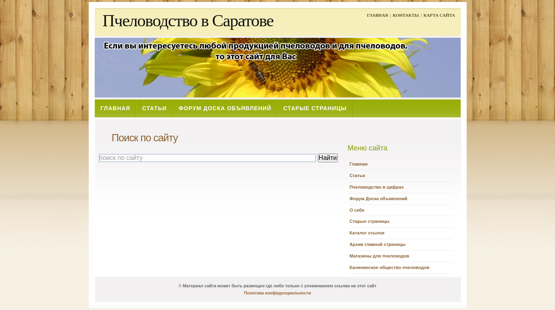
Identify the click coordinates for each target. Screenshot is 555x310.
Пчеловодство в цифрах (377, 187)
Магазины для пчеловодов (379, 255)
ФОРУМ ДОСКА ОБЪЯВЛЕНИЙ (225, 108)
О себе (357, 210)
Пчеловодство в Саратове (188, 20)
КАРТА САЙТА (439, 15)
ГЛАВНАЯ (377, 15)
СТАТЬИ (154, 108)
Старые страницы (369, 221)
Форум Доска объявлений (378, 198)
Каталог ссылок (367, 232)
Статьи (357, 175)
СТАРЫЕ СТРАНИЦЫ (315, 108)
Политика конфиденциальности (277, 293)
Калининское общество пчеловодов (390, 267)
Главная (359, 164)
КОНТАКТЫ (406, 15)
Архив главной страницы (378, 244)
